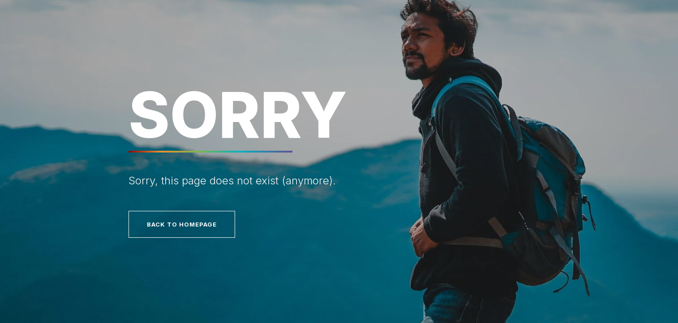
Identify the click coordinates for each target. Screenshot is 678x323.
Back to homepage (182, 224)
